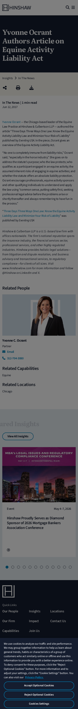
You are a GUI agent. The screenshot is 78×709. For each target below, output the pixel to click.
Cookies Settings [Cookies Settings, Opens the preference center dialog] (39, 704)
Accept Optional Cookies (39, 685)
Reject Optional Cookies (38, 695)
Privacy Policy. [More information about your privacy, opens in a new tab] (34, 677)
